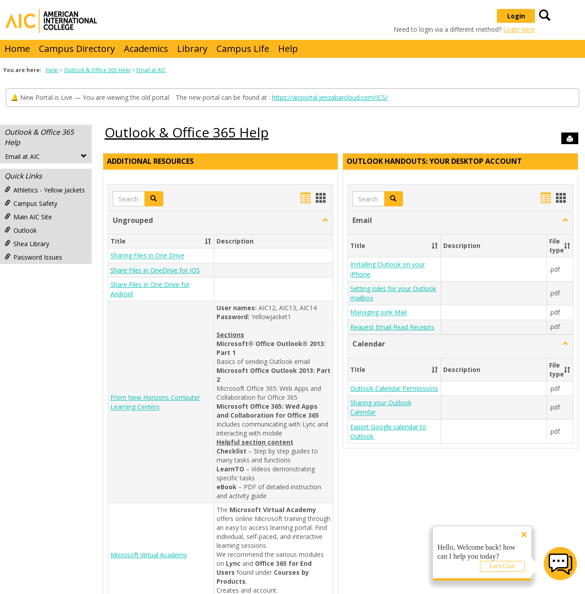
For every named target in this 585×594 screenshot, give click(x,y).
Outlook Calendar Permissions (394, 388)
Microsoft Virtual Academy (148, 555)
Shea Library (26, 243)
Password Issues (33, 257)
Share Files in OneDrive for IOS (155, 270)
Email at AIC (151, 70)
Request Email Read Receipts (392, 327)
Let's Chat (502, 566)
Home (17, 49)
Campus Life (242, 49)
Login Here (519, 29)
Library (192, 49)
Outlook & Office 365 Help (97, 70)
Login (516, 16)
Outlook (20, 230)
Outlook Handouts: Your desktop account (434, 161)
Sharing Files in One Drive (147, 256)
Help (288, 49)
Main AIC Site (28, 217)
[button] (325, 220)
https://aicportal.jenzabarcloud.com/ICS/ (330, 97)
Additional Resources (150, 161)
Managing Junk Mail (378, 312)
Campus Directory (77, 49)
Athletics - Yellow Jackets (44, 190)
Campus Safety (30, 203)
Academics (146, 49)
